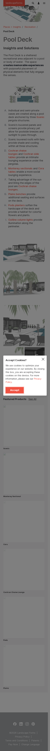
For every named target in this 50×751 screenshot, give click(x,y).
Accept (14, 390)
